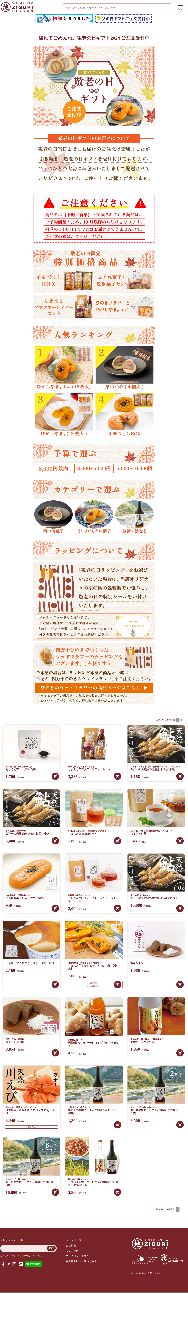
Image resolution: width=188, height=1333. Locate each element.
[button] (185, 720)
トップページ (73, 1240)
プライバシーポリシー (79, 1256)
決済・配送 (72, 1251)
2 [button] (181, 720)
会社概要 (71, 1245)
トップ (67, 8)
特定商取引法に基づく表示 (81, 1261)
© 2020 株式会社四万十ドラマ (146, 1273)
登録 (51, 1248)
